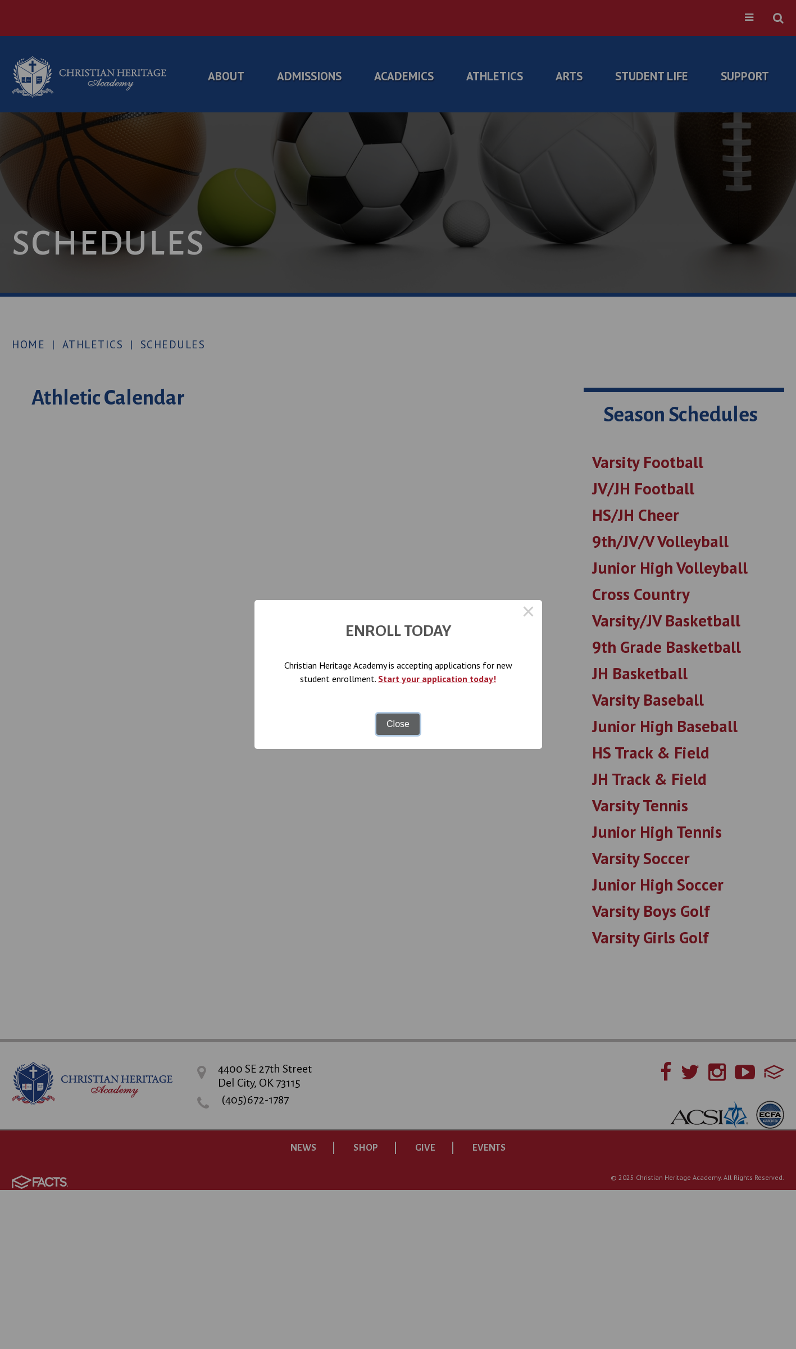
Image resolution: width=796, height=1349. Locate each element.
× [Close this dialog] (528, 613)
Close (398, 724)
